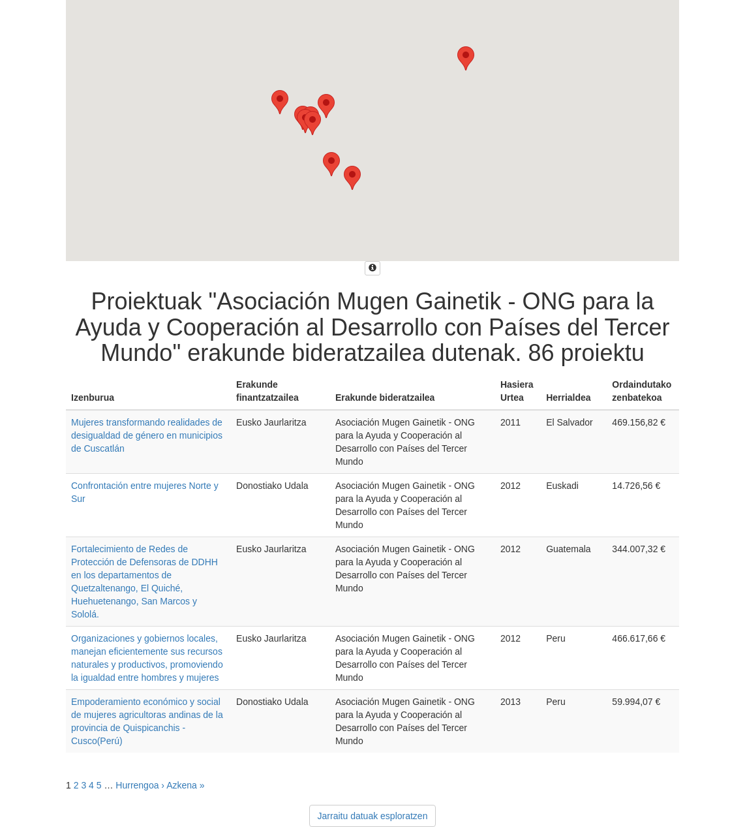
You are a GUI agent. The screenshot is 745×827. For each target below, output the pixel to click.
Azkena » (185, 785)
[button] (465, 58)
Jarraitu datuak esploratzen (373, 816)
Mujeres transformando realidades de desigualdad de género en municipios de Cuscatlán (146, 435)
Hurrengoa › (139, 785)
